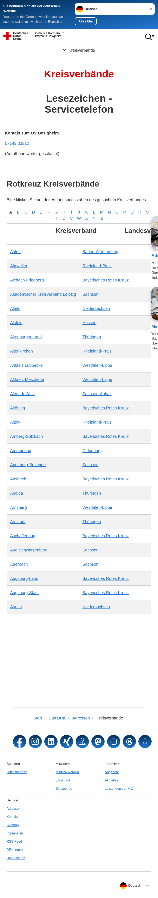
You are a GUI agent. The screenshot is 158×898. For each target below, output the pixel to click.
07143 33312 (17, 143)
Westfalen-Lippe (97, 365)
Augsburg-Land (24, 578)
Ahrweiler (18, 265)
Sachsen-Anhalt (97, 393)
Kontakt (12, 817)
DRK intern (15, 849)
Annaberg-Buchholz (28, 464)
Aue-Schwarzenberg (28, 550)
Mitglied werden (67, 772)
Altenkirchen (21, 351)
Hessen (90, 322)
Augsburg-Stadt (24, 592)
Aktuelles (111, 780)
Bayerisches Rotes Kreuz (106, 280)
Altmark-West (22, 393)
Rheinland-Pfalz (97, 265)
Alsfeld (16, 322)
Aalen (15, 251)
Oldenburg (92, 450)
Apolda (16, 493)
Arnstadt (17, 521)
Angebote (112, 772)
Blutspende (64, 788)
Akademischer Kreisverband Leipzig (43, 294)
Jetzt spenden (17, 772)
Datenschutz (16, 858)
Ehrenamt (63, 780)
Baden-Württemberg (101, 251)
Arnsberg (18, 507)
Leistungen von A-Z (119, 788)
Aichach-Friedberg (27, 280)
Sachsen (91, 294)
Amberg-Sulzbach (26, 436)
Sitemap (13, 825)
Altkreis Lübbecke (26, 365)
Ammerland (20, 450)
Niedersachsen (96, 308)
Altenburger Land (26, 336)
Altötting (17, 407)
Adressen (14, 808)
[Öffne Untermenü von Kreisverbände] (79, 50)
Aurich (16, 606)
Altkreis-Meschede (27, 379)
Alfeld (15, 308)
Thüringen (92, 336)
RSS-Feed (14, 841)
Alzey (15, 422)
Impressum (15, 833)
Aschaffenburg (23, 535)
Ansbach (18, 478)
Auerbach (19, 564)
